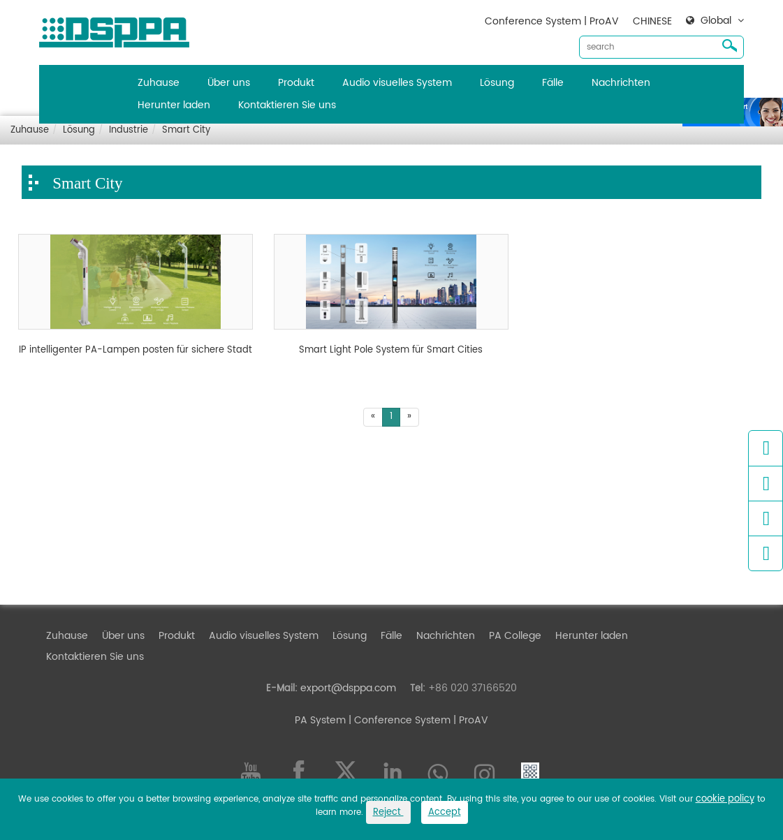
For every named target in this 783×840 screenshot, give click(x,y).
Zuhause (159, 83)
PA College (515, 636)
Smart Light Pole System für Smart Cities (391, 351)
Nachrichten (621, 83)
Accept (444, 812)
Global (716, 21)
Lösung (497, 83)
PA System (320, 720)
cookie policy (725, 799)
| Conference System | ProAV (417, 720)
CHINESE (652, 21)
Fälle (553, 83)
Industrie (128, 130)
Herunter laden (174, 105)
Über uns (228, 83)
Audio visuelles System (397, 83)
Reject (388, 812)
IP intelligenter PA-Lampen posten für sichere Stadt (135, 351)
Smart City (186, 130)
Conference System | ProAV (552, 21)
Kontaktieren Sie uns (287, 105)
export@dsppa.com (348, 688)
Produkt (296, 83)
